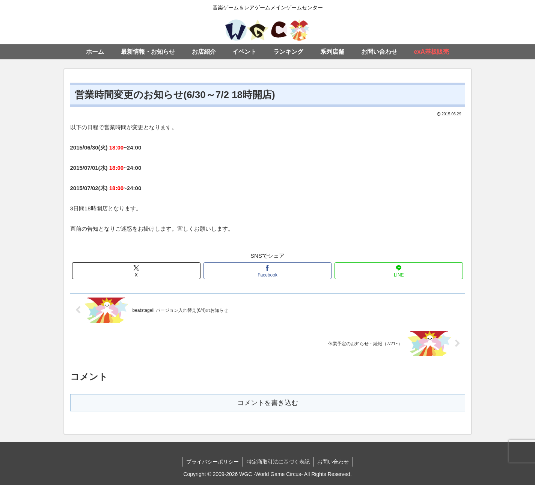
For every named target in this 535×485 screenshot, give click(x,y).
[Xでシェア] (136, 270)
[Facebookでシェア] (267, 270)
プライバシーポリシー (212, 462)
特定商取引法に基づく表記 (278, 462)
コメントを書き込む (267, 402)
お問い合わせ (333, 462)
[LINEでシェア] (399, 270)
